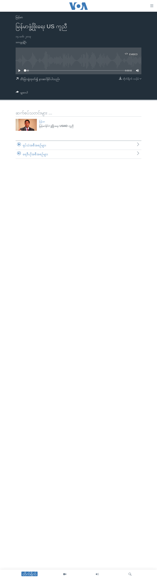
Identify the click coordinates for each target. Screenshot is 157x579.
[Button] (22, 93)
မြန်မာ (19, 17)
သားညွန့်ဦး (21, 42)
